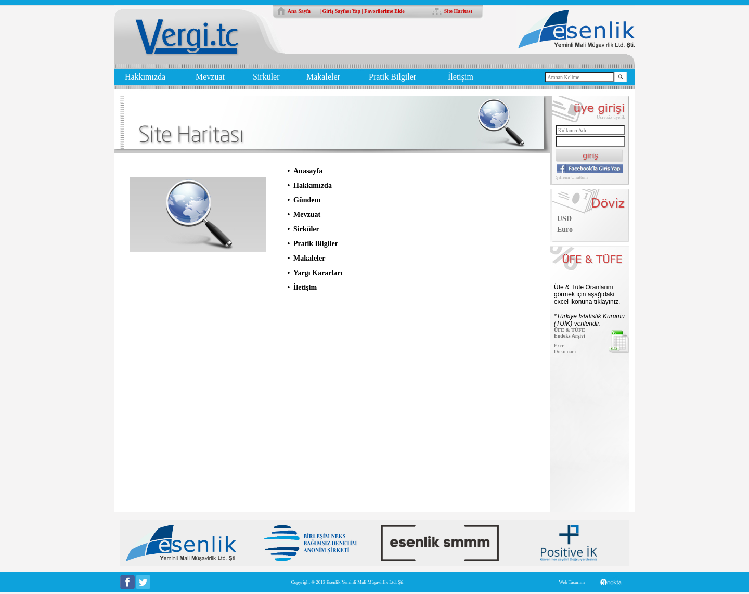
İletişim (460, 76)
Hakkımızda (145, 76)
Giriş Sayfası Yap (341, 11)
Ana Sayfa (299, 11)
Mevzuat (210, 76)
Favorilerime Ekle (384, 11)
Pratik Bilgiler (392, 76)
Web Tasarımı (572, 582)
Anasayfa (307, 171)
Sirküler (266, 76)
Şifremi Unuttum (572, 177)
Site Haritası (458, 11)
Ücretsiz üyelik (611, 117)
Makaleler (323, 76)
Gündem (306, 200)
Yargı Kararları (317, 273)
